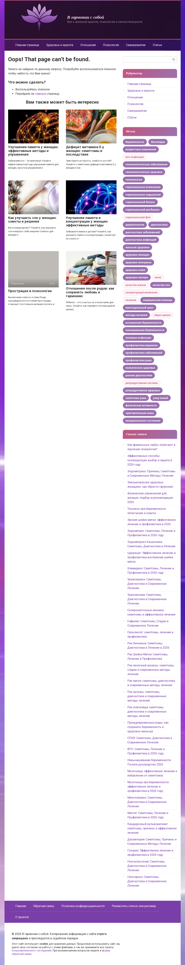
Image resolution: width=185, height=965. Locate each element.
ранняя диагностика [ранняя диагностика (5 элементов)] (139, 375)
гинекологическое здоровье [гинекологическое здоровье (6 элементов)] (144, 172)
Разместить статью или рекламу (134, 906)
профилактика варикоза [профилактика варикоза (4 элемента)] (142, 345)
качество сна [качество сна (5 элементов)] (161, 285)
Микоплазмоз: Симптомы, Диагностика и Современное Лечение (147, 802)
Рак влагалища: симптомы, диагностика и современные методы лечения (146, 712)
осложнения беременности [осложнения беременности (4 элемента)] (143, 322)
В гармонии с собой (85, 17)
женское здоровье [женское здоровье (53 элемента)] (138, 247)
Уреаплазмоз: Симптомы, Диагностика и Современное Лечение (147, 584)
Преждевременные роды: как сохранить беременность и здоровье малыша (148, 727)
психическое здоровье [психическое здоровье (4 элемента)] (140, 367)
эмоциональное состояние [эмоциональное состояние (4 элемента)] (143, 420)
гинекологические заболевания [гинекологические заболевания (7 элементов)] (146, 164)
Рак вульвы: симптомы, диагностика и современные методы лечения (146, 696)
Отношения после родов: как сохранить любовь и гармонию (90, 292)
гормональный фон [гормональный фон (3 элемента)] (138, 217)
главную (40, 93)
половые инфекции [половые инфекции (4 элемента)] (138, 337)
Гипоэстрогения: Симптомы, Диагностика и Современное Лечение (147, 866)
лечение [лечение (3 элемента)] (131, 300)
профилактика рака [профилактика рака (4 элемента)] (139, 360)
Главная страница (27, 45)
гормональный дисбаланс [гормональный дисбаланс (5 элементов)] (143, 209)
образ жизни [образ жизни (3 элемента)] (162, 315)
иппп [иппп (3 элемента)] (158, 277)
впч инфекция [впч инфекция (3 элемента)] (135, 157)
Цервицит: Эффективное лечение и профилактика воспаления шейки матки (151, 557)
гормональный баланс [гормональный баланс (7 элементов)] (140, 202)
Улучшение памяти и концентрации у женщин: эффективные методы (87, 221)
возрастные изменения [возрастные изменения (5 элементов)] (141, 149)
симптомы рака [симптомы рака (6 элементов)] (136, 398)
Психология (111, 45)
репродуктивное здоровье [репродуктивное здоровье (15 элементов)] (143, 390)
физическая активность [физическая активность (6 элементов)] (141, 405)
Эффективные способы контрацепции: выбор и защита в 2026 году (149, 460)
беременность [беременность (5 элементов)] (135, 142)
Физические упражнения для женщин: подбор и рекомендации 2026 (150, 498)
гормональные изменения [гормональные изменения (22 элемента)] (143, 187)
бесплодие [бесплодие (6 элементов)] (158, 142)
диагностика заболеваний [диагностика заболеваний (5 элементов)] (143, 232)
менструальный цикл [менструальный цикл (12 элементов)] (140, 307)
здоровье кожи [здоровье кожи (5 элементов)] (135, 270)
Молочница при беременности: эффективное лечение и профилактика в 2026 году (148, 786)
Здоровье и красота (59, 45)
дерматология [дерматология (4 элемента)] (135, 224)
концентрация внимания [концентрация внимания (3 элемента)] (142, 292)
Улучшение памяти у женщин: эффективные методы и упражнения (33, 151)
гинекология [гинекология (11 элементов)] (134, 179)
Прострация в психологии (30, 291)
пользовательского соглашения (31, 950)
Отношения (88, 45)
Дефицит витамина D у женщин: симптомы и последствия (85, 151)
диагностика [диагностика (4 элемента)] (159, 224)
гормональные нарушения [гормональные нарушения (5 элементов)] (143, 194)
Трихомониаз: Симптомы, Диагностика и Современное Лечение (147, 599)
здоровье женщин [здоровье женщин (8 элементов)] (137, 254)
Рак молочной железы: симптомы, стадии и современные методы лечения (150, 670)
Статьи (157, 45)
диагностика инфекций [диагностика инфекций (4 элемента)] (141, 239)
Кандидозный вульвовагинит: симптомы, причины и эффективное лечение (152, 828)
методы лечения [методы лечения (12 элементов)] (136, 315)
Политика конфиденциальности (83, 906)
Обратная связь (43, 906)
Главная (20, 906)
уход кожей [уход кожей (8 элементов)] (160, 398)
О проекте (22, 917)
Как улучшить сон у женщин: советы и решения (32, 220)
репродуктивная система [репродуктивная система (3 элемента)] (142, 383)
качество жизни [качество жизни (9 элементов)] (136, 285)
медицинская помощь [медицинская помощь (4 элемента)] (157, 300)
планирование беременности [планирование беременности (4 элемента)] (145, 330)
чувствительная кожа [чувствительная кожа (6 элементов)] (140, 413)
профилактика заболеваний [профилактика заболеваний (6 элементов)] (144, 352)
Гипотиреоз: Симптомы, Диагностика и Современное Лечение (147, 881)
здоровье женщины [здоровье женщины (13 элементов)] (139, 262)
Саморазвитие (136, 45)
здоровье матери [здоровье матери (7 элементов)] (137, 277)
